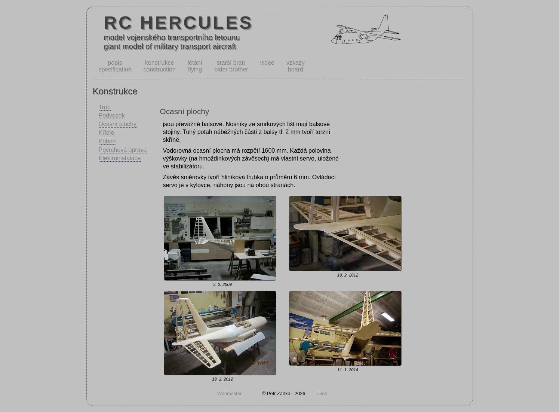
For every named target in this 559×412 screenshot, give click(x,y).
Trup (105, 107)
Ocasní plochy (117, 124)
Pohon (107, 141)
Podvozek (112, 115)
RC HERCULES (179, 23)
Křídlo (106, 132)
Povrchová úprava (123, 150)
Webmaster (229, 393)
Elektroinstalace (120, 158)
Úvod (322, 393)
